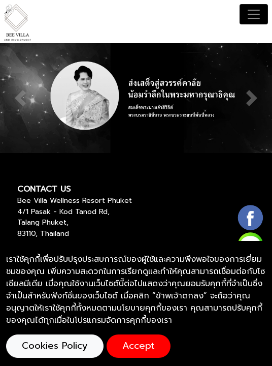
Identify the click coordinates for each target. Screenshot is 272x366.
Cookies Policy (55, 346)
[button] (20, 98)
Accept (138, 346)
